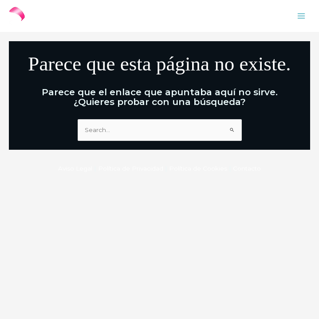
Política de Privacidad (130, 168)
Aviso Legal (75, 168)
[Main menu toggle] (301, 16)
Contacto (247, 168)
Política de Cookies (198, 168)
